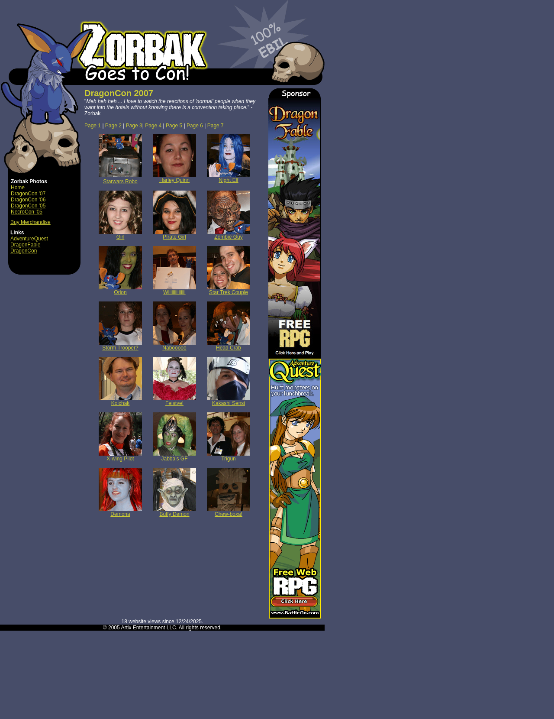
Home (18, 188)
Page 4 (153, 126)
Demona (120, 511)
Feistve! (174, 400)
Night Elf (228, 177)
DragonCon (23, 251)
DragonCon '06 (28, 200)
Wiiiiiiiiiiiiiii (174, 290)
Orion (120, 290)
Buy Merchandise (30, 222)
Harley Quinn (174, 177)
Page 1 (92, 126)
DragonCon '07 (28, 194)
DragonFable (25, 245)
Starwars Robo (120, 181)
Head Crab (228, 345)
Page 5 (174, 126)
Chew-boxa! (228, 511)
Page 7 (215, 126)
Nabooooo (174, 345)
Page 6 (195, 126)
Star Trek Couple (228, 290)
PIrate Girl (174, 234)
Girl (120, 234)
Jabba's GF (174, 456)
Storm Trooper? (120, 345)
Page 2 (113, 126)
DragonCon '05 (28, 206)
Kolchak (120, 400)
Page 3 (134, 126)
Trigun (228, 456)
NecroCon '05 (26, 212)
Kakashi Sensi (228, 400)
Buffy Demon (174, 511)
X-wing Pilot (120, 456)
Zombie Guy (228, 234)
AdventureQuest (29, 239)
